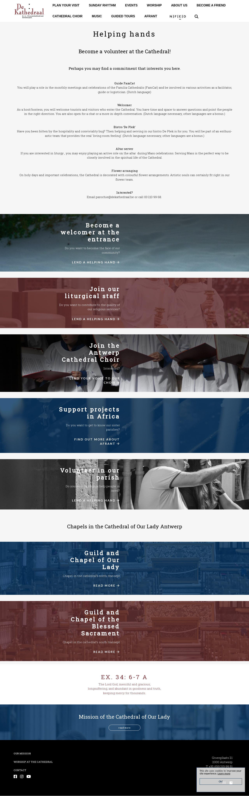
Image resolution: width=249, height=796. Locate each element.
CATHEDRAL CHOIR (67, 16)
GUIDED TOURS (123, 16)
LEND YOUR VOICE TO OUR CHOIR (95, 380)
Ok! (221, 781)
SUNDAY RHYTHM (102, 5)
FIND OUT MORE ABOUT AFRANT (97, 442)
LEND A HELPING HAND (96, 262)
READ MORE (106, 585)
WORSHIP (154, 5)
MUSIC (97, 16)
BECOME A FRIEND (211, 5)
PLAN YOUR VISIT (66, 5)
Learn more (231, 773)
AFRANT (150, 16)
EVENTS (131, 5)
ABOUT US (179, 5)
